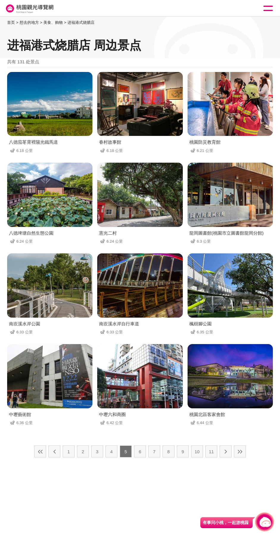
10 (197, 451)
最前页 (40, 451)
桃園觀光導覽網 (29, 8)
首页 (11, 22)
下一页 (226, 451)
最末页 (240, 451)
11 (211, 451)
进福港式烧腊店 (81, 22)
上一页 (54, 451)
